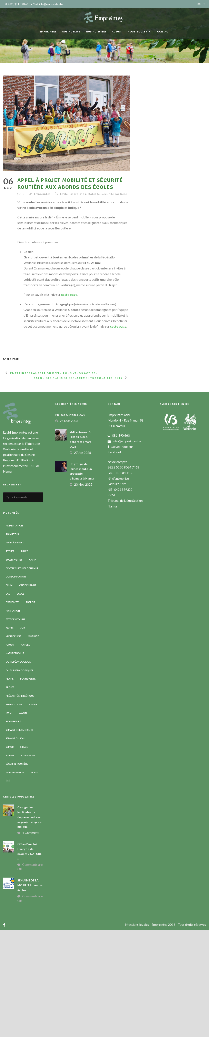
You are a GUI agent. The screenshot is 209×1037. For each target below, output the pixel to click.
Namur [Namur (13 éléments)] (10, 751)
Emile (64, 194)
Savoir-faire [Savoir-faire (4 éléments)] (13, 828)
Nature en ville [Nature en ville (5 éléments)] (15, 760)
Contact (163, 31)
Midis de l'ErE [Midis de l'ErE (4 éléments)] (13, 743)
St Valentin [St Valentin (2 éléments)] (28, 862)
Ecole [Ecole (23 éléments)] (20, 700)
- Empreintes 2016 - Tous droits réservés (178, 1031)
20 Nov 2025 (83, 591)
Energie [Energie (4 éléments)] (30, 709)
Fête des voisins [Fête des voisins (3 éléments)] (15, 726)
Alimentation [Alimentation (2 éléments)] (14, 632)
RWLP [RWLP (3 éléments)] (9, 819)
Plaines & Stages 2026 (70, 521)
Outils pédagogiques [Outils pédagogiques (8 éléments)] (19, 777)
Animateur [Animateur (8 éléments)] (12, 641)
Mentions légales (137, 1031)
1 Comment (30, 939)
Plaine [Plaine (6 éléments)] (9, 785)
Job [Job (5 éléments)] (22, 734)
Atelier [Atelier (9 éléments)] (10, 657)
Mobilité (94, 194)
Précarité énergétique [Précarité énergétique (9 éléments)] (20, 802)
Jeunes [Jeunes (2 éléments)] (10, 734)
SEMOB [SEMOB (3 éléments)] (10, 853)
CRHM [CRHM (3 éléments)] (9, 692)
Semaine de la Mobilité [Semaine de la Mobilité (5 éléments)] (19, 836)
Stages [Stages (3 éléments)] (10, 862)
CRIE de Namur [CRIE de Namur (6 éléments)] (27, 692)
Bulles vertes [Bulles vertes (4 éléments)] (14, 666)
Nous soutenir (139, 31)
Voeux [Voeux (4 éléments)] (35, 879)
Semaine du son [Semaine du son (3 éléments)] (15, 845)
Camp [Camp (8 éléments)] (32, 666)
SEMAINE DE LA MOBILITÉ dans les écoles (30, 992)
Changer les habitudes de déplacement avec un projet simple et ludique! (30, 923)
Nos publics (71, 31)
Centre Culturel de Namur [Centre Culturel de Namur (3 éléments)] (22, 675)
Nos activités (96, 31)
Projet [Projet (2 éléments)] (10, 794)
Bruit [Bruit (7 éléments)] (24, 657)
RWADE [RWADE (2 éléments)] (33, 811)
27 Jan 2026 (82, 559)
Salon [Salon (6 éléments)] (23, 819)
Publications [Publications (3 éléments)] (14, 811)
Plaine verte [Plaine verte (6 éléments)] (28, 785)
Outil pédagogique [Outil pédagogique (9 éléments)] (18, 768)
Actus (116, 31)
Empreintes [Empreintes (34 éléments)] (12, 709)
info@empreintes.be (127, 548)
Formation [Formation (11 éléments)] (13, 717)
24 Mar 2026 (69, 527)
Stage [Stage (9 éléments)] (24, 853)
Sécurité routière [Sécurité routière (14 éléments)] (17, 870)
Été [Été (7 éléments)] (8, 887)
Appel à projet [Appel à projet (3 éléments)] (15, 649)
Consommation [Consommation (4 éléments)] (16, 683)
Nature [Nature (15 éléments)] (25, 751)
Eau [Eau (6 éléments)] (8, 700)
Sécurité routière (114, 194)
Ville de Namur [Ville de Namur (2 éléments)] (15, 879)
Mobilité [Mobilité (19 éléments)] (33, 743)
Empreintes (48, 31)
